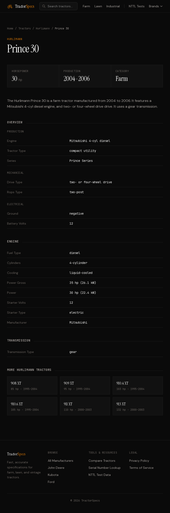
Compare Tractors (102, 461)
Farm (86, 6)
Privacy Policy (139, 461)
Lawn (98, 6)
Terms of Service (141, 468)
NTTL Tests (137, 6)
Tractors (24, 28)
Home (10, 28)
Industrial (113, 6)
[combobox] (58, 6)
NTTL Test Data (100, 475)
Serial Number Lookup (105, 468)
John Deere (56, 468)
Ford (51, 482)
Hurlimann (43, 28)
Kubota (53, 475)
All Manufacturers (60, 461)
